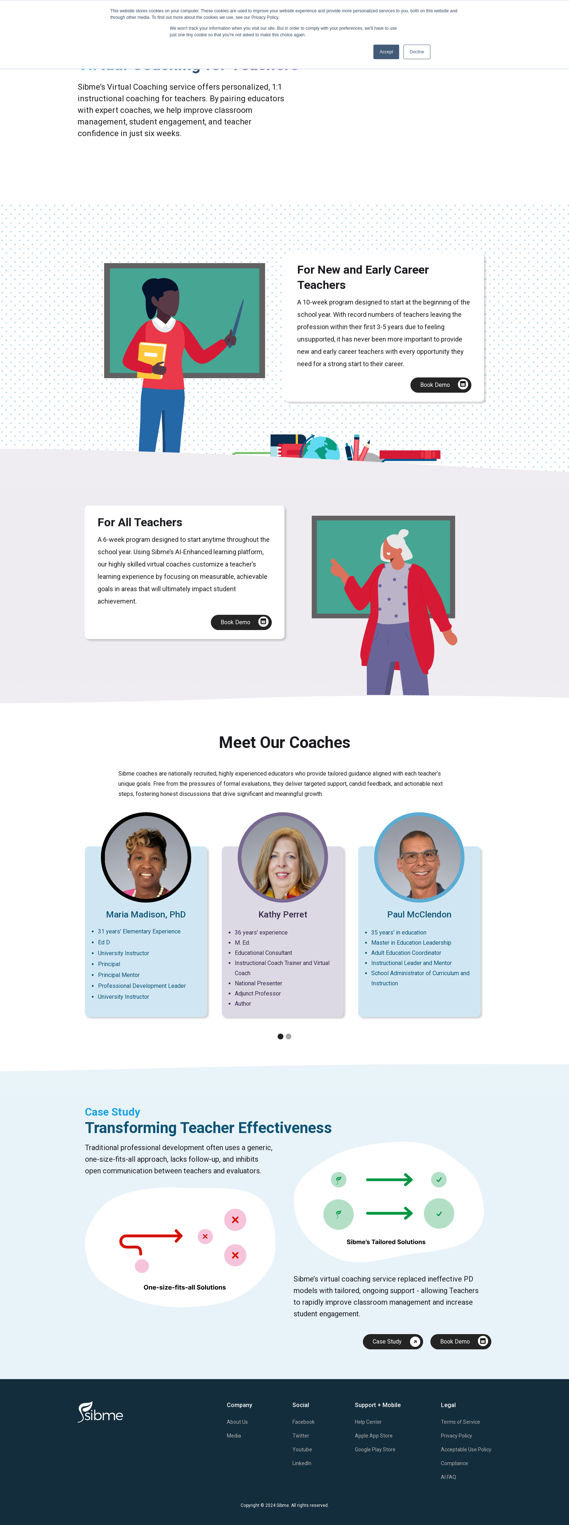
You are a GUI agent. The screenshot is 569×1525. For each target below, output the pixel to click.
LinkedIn (301, 1463)
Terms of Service (460, 1422)
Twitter (300, 1436)
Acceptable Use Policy (466, 1449)
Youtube (302, 1449)
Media (234, 1436)
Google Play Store (375, 1449)
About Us (237, 1422)
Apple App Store (374, 1436)
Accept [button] (386, 51)
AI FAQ (448, 1477)
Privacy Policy (456, 1436)
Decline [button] (417, 51)
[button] (469, 928)
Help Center (368, 1422)
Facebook (303, 1422)
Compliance (454, 1463)
